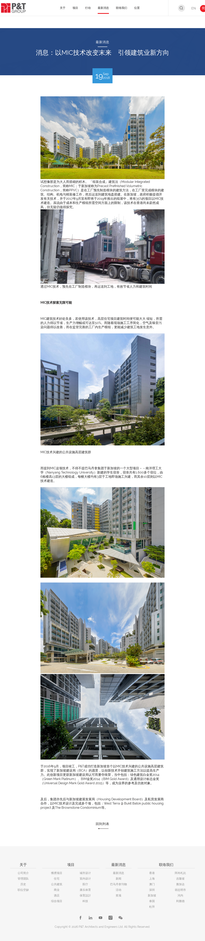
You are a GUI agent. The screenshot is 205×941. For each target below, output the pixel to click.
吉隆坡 (180, 878)
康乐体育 (85, 889)
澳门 (152, 884)
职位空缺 (23, 889)
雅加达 (180, 884)
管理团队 (23, 878)
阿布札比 (180, 873)
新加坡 (152, 895)
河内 (180, 895)
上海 (152, 878)
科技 (85, 901)
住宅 (56, 878)
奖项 (118, 895)
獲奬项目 (56, 873)
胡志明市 (180, 889)
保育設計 (85, 895)
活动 (118, 889)
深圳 (152, 889)
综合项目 (56, 901)
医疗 (85, 884)
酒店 (56, 895)
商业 (56, 889)
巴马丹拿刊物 (118, 884)
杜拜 (152, 906)
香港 (152, 873)
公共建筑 (56, 884)
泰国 (152, 901)
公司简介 (23, 873)
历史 (23, 884)
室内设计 (85, 878)
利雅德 (180, 901)
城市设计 (85, 873)
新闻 (118, 878)
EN (193, 8)
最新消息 (118, 873)
